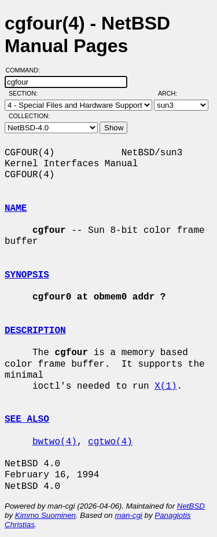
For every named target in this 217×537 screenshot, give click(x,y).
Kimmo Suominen (45, 515)
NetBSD (191, 506)
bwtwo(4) (54, 442)
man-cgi (128, 515)
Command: (26, 70)
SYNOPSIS (27, 275)
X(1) (165, 386)
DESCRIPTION (35, 330)
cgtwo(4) (110, 442)
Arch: (172, 93)
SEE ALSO (27, 419)
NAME (16, 208)
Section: (26, 93)
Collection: (29, 115)
